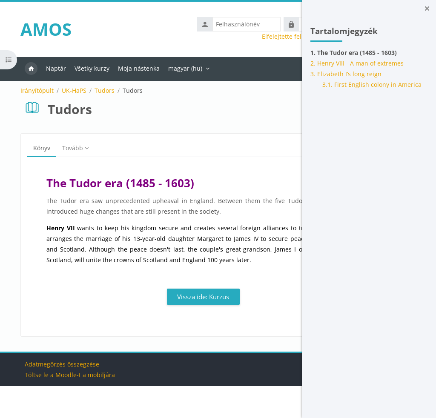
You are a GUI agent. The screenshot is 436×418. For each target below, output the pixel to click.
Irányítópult (31, 90)
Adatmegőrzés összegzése (57, 396)
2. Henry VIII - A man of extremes (357, 63)
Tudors (99, 90)
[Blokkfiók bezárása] (427, 8)
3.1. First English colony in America (372, 84)
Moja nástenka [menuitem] (133, 68)
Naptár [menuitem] (50, 68)
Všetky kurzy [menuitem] (86, 68)
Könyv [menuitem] (36, 148)
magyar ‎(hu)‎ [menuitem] (180, 68)
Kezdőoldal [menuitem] (25, 69)
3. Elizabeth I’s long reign (346, 74)
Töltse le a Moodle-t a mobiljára (65, 407)
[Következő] (278, 183)
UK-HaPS (68, 90)
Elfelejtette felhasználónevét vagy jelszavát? (225, 36)
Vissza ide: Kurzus (151, 328)
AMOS (40, 29)
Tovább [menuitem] (67, 148)
